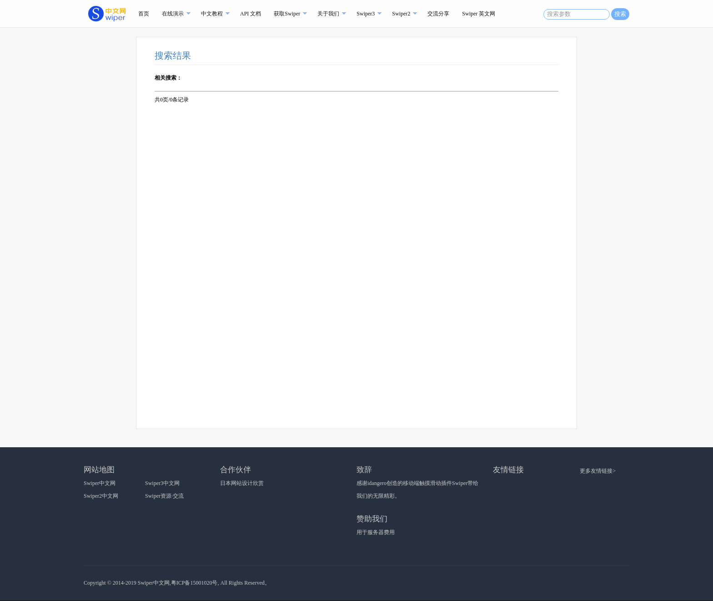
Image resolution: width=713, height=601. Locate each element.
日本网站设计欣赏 (242, 483)
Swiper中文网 (99, 483)
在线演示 (173, 13)
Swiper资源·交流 (164, 496)
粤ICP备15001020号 (194, 583)
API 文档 (250, 13)
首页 (143, 13)
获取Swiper (287, 13)
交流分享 (438, 13)
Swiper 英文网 (478, 13)
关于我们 (328, 13)
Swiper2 (401, 13)
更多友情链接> (598, 471)
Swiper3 (365, 13)
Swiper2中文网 (101, 496)
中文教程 (212, 13)
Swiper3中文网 (162, 483)
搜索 (620, 13)
